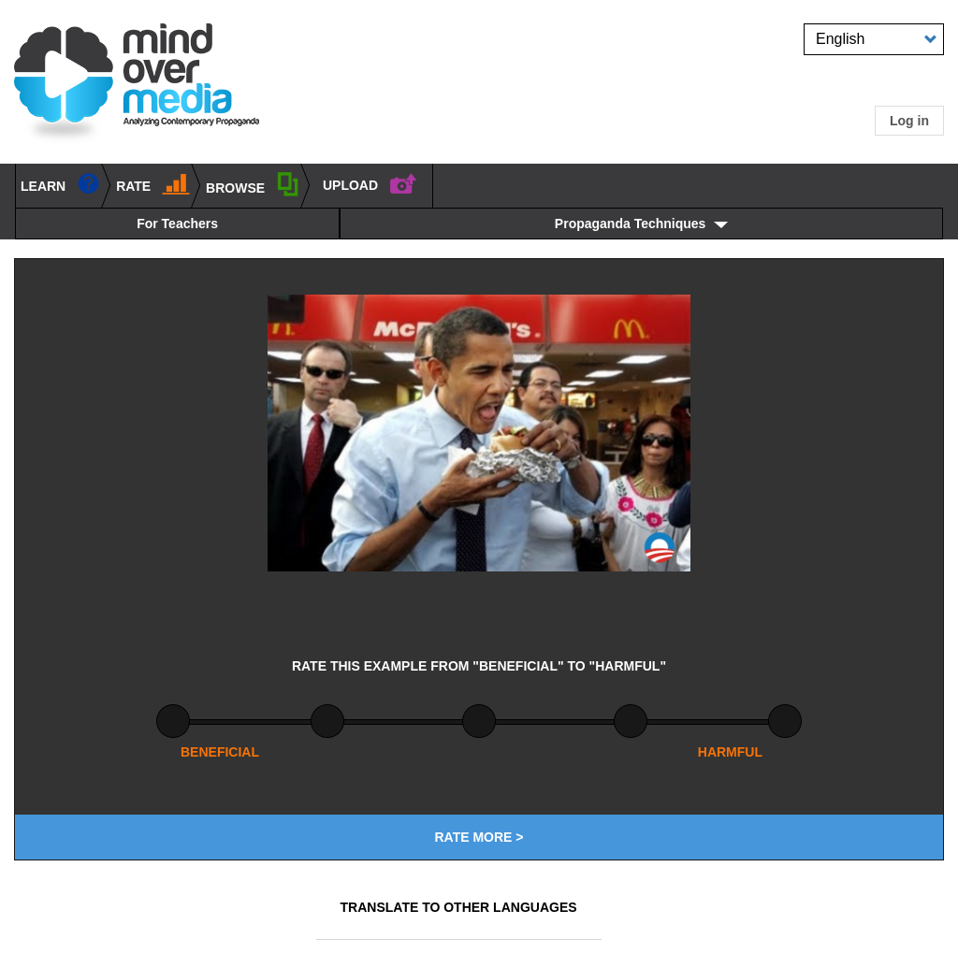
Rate (153, 182)
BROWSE (252, 183)
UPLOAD (370, 182)
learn (60, 182)
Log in (909, 120)
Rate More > (478, 837)
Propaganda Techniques (630, 223)
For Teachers (177, 223)
